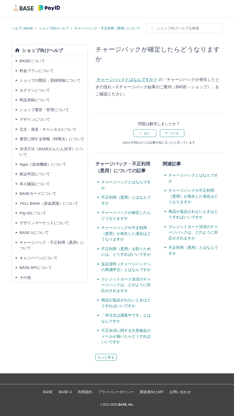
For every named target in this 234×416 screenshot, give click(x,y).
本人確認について (35, 184)
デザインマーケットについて (44, 223)
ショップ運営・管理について (44, 110)
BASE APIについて (36, 267)
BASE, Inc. (125, 404)
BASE (48, 392)
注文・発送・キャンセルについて (48, 129)
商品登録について (35, 100)
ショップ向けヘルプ (54, 28)
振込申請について (35, 174)
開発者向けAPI (151, 392)
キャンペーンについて (39, 258)
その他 (25, 277)
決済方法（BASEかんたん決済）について (51, 152)
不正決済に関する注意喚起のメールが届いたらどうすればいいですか (126, 336)
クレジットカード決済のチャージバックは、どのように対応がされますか (126, 285)
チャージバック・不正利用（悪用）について (107, 28)
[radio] (144, 133)
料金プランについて (37, 70)
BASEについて (32, 61)
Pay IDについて (33, 213)
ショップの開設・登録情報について (50, 80)
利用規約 (85, 392)
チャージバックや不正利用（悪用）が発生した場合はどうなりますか (126, 233)
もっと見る (106, 357)
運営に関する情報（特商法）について (52, 139)
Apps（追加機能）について (43, 164)
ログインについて (35, 90)
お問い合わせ (180, 392)
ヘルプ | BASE (22, 28)
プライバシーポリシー (116, 392)
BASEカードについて (38, 193)
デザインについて (35, 119)
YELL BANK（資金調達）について (49, 203)
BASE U (65, 392)
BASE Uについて (34, 232)
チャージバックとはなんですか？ (126, 79)
